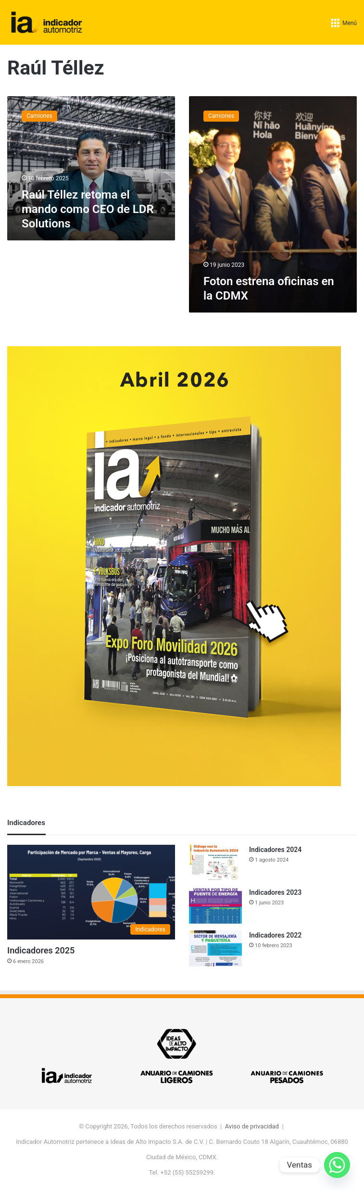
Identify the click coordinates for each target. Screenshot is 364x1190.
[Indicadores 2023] (215, 906)
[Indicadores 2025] (91, 892)
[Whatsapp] (337, 1165)
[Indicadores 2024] (215, 863)
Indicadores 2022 (275, 935)
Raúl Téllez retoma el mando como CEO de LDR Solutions (88, 209)
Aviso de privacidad (252, 1126)
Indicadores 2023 (275, 892)
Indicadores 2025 (41, 950)
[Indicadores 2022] (215, 948)
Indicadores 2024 (275, 849)
